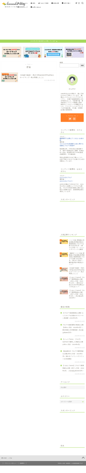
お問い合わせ (36, 7)
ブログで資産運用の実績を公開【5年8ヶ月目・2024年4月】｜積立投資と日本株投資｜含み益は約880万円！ (73, 329)
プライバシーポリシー (11, 463)
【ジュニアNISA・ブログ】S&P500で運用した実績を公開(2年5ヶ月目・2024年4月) (72, 342)
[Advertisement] (43, 25)
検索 (61, 63)
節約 (33, 3)
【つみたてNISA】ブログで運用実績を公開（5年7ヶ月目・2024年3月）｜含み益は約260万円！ (73, 368)
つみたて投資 (43, 3)
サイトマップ (23, 7)
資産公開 (55, 3)
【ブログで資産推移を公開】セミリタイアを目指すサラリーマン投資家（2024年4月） (73, 315)
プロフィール (23, 3)
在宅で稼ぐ (66, 3)
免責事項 (22, 463)
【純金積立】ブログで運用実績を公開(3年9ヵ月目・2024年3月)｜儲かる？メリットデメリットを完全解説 (73, 355)
